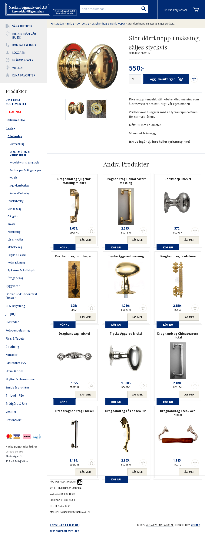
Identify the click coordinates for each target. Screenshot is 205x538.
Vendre (195, 525)
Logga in (18, 53)
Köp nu (63, 239)
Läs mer (85, 239)
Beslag (70, 23)
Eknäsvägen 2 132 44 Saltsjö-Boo (17, 459)
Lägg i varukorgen (166, 79)
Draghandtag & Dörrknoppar (108, 23)
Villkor (17, 68)
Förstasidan (57, 23)
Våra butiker (22, 26)
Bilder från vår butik (24, 35)
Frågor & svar (22, 60)
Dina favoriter (23, 75)
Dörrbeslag (82, 23)
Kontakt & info (24, 45)
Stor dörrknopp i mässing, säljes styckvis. (151, 23)
